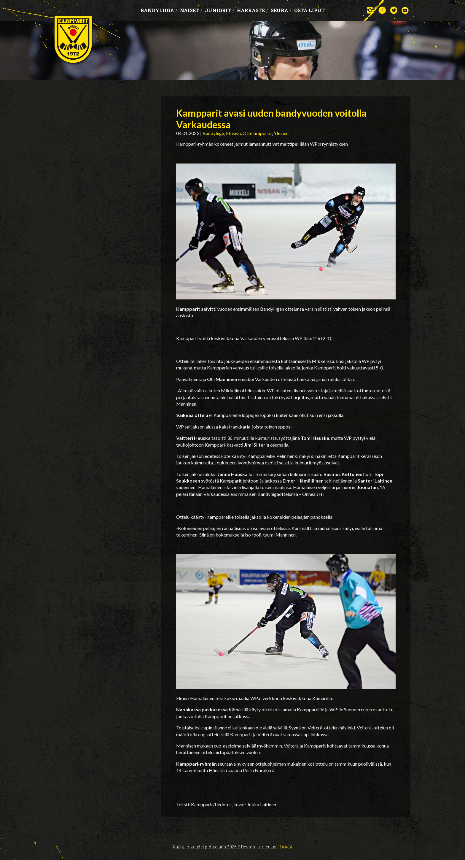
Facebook (382, 10)
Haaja (285, 847)
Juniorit (219, 10)
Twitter (393, 10)
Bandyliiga (159, 10)
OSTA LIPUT (309, 10)
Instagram (370, 10)
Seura (281, 10)
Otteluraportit (257, 133)
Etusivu (233, 133)
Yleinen (281, 133)
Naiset (191, 10)
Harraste (252, 10)
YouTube (405, 10)
